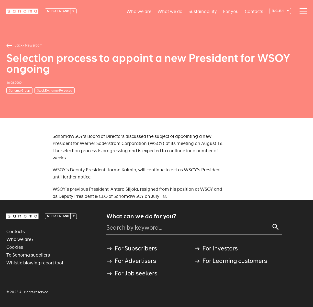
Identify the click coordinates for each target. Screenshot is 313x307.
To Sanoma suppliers (28, 255)
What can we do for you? (141, 216)
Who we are (138, 11)
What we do (169, 11)
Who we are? (20, 239)
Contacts (254, 11)
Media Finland (58, 11)
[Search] (275, 227)
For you (231, 11)
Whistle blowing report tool (34, 263)
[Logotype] (22, 11)
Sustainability (203, 11)
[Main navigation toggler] (302, 11)
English (277, 11)
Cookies (14, 247)
